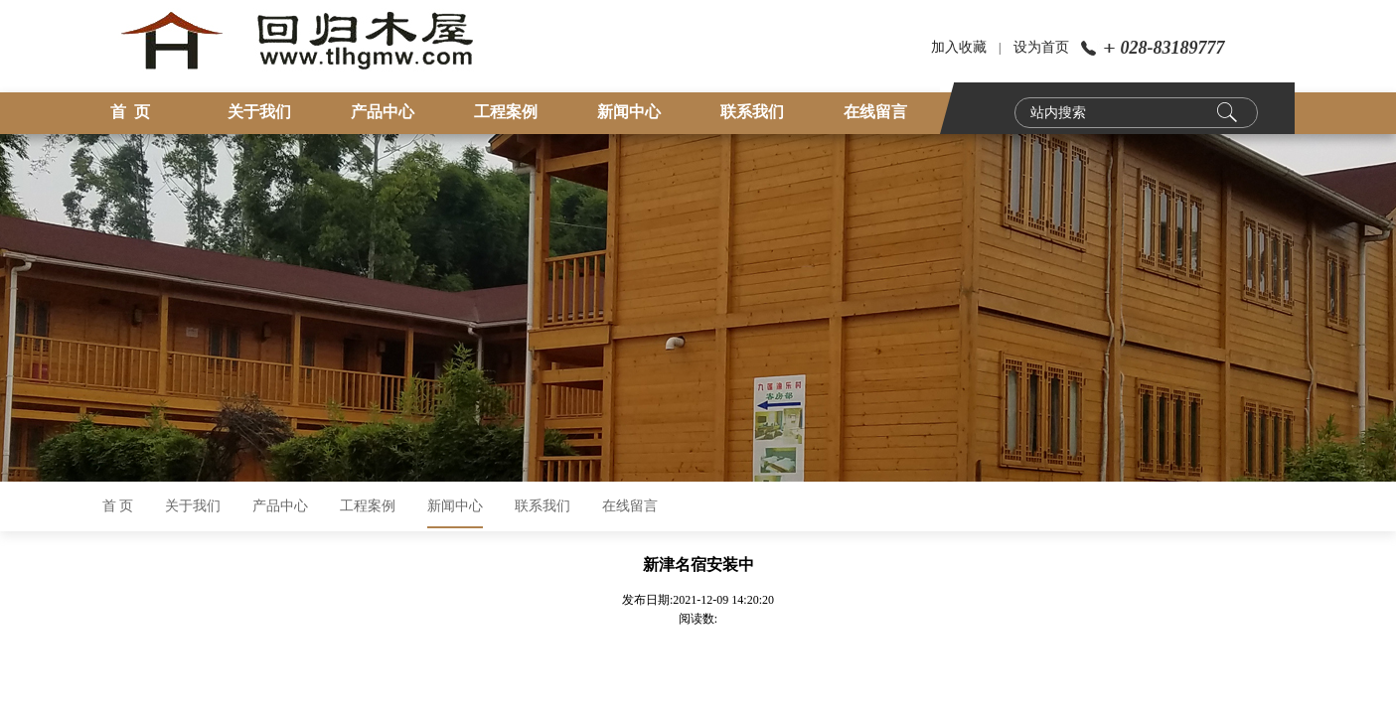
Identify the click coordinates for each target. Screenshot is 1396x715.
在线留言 (875, 111)
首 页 (130, 111)
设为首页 (1041, 47)
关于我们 (259, 111)
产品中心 (382, 111)
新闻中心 (629, 111)
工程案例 (506, 111)
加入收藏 (959, 47)
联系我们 (752, 111)
